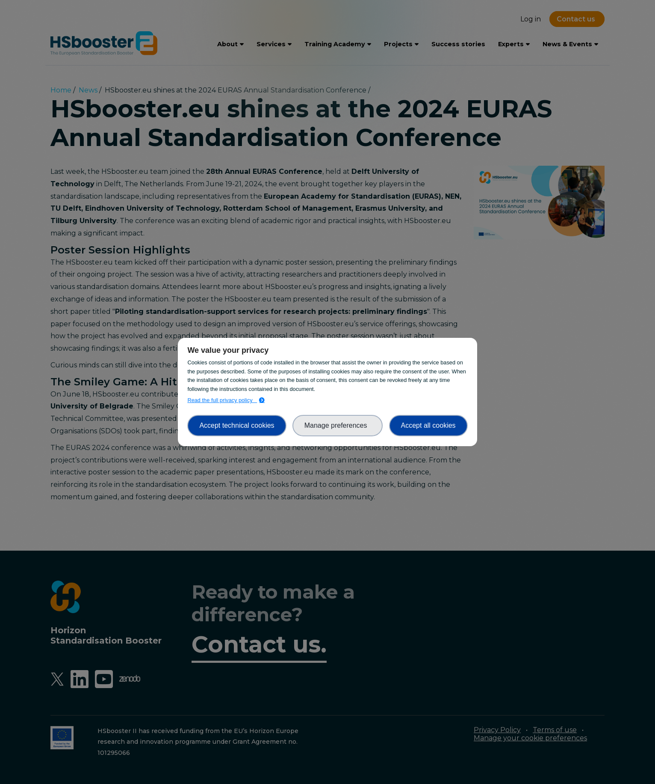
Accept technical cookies (236, 425)
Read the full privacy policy (222, 400)
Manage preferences (337, 425)
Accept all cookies (428, 425)
